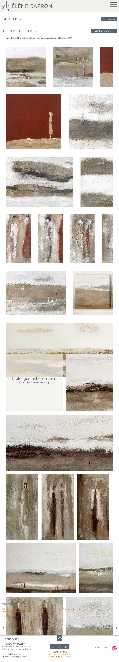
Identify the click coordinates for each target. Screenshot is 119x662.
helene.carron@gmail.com (16, 657)
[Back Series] (109, 19)
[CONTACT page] (59, 646)
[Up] (59, 638)
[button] (113, 4)
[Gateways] (18, 628)
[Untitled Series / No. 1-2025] (102, 628)
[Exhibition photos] (104, 31)
